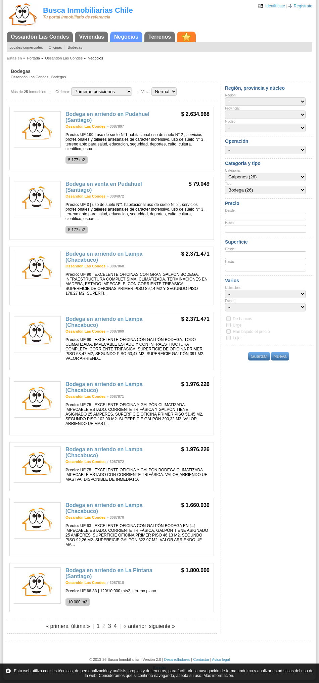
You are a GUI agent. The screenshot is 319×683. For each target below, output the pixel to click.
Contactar (201, 659)
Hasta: (230, 223)
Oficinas (55, 47)
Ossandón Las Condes (40, 37)
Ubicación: (233, 288)
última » (80, 626)
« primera (57, 626)
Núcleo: (230, 121)
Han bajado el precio (251, 331)
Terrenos (159, 37)
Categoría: (233, 170)
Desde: (230, 210)
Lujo (236, 338)
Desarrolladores (177, 659)
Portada (33, 58)
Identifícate (275, 6)
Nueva (280, 356)
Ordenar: (62, 92)
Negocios (126, 37)
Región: (230, 95)
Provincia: (232, 108)
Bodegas (74, 47)
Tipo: (228, 183)
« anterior (135, 626)
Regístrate (303, 6)
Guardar (259, 356)
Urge (237, 325)
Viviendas (91, 37)
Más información (218, 675)
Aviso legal (221, 659)
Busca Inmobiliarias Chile (88, 10)
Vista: (145, 92)
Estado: (230, 301)
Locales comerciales (26, 47)
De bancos (242, 318)
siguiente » (162, 626)
